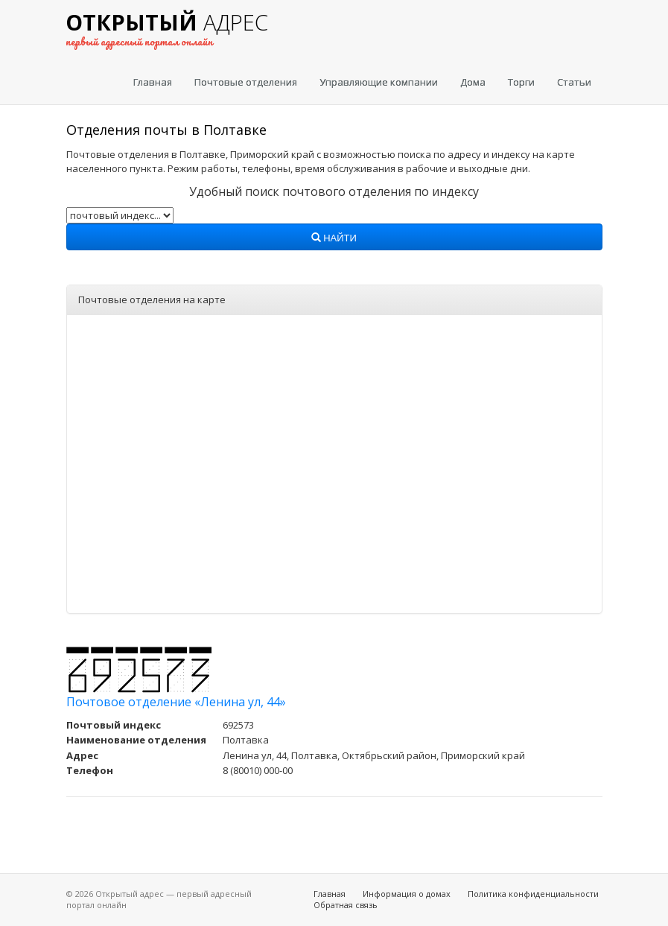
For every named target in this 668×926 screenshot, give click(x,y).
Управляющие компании (378, 82)
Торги (521, 82)
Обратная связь (346, 904)
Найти (334, 238)
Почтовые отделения (245, 82)
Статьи (574, 82)
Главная (152, 82)
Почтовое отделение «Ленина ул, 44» (176, 702)
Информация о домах (407, 893)
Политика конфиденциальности (533, 893)
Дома (473, 82)
